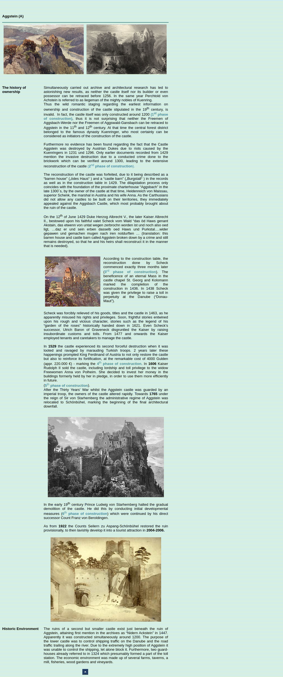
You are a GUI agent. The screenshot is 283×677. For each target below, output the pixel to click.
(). (111, 166)
